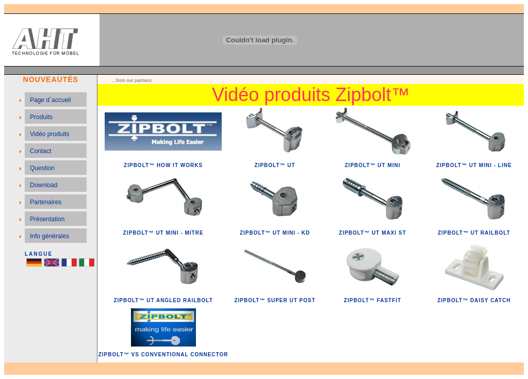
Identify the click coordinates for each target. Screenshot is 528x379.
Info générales (49, 236)
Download (43, 185)
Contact (40, 151)
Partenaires (45, 202)
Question (42, 168)
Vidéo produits (50, 134)
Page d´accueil (50, 100)
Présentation (47, 219)
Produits (41, 117)
